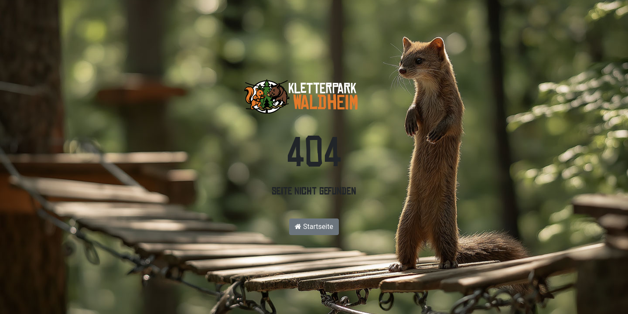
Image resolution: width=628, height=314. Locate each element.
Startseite (314, 226)
